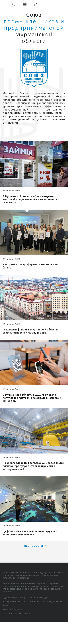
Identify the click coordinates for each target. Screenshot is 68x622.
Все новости (34, 545)
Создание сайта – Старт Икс (18, 613)
